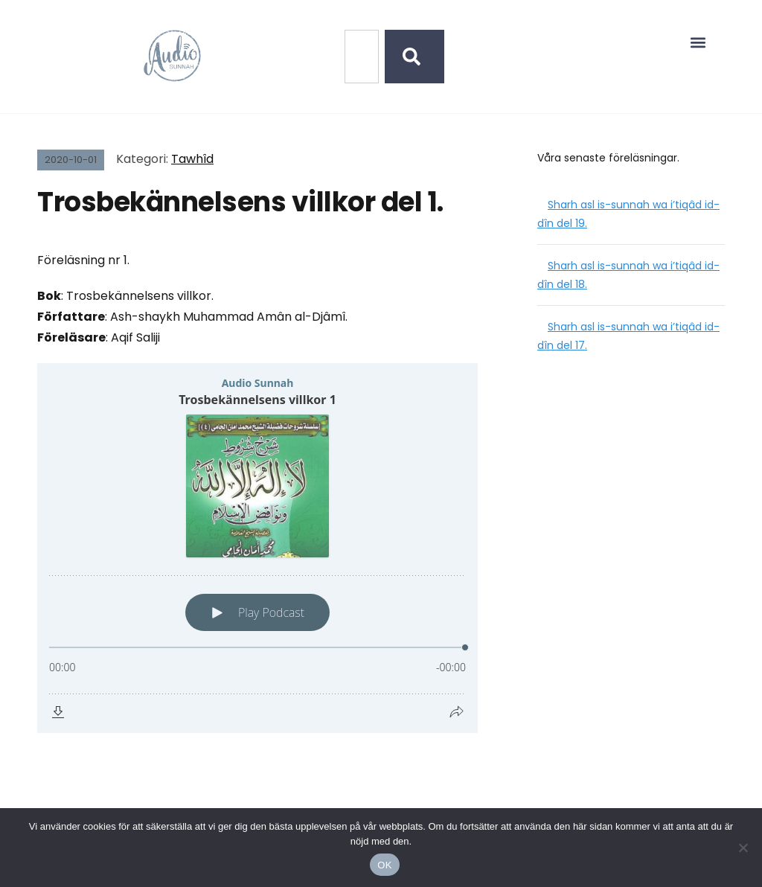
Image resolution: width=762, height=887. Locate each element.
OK (384, 865)
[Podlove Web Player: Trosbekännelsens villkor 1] (257, 548)
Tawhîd (192, 158)
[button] (698, 42)
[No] (743, 847)
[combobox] (362, 56)
